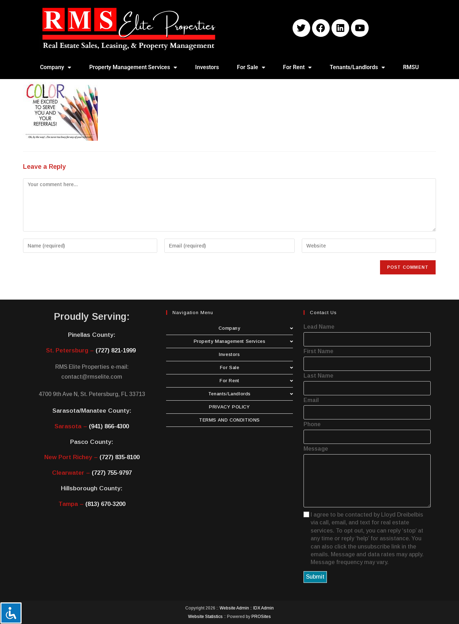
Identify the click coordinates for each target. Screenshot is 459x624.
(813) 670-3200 (105, 504)
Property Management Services (133, 67)
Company (55, 67)
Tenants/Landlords (357, 67)
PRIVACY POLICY (229, 407)
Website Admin (234, 608)
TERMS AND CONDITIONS (229, 420)
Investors (207, 67)
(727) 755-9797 (112, 472)
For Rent (297, 67)
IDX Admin (263, 608)
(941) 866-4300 (109, 426)
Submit (315, 577)
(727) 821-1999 (116, 350)
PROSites (261, 616)
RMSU (411, 67)
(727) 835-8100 (120, 457)
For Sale (251, 67)
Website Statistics (205, 616)
